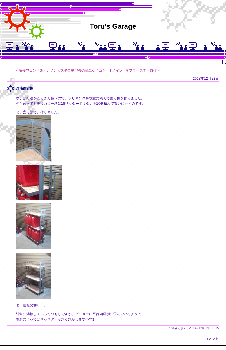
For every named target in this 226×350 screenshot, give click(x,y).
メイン (117, 70)
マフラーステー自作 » (142, 70)
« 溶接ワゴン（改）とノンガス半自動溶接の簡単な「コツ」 (62, 70)
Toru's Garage (113, 26)
